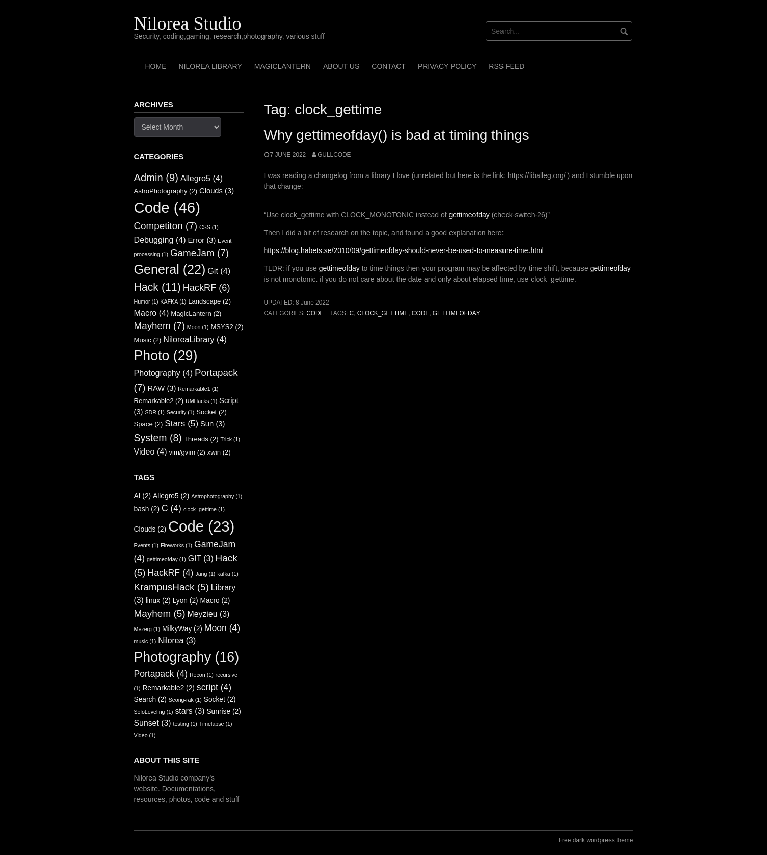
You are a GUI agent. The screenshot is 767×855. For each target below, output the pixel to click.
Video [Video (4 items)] (150, 451)
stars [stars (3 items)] (189, 711)
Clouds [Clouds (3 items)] (216, 191)
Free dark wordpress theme (596, 840)
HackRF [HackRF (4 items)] (171, 573)
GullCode (334, 154)
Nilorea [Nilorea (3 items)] (177, 640)
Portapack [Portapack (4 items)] (161, 674)
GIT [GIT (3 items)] (201, 558)
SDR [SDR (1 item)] (154, 412)
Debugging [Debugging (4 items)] (160, 239)
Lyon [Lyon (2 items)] (185, 601)
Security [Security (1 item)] (180, 412)
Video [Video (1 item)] (145, 735)
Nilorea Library (210, 66)
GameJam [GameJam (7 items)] (199, 252)
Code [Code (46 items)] (167, 207)
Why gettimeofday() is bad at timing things (397, 135)
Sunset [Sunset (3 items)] (152, 723)
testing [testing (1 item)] (185, 724)
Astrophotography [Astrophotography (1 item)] (216, 496)
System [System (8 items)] (158, 437)
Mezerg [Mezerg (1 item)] (147, 629)
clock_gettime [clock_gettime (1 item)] (204, 509)
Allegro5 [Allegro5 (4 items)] (201, 178)
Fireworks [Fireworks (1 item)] (176, 545)
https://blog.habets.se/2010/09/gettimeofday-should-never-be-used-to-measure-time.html (404, 250)
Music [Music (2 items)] (148, 340)
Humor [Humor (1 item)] (146, 301)
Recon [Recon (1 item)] (202, 675)
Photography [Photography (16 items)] (187, 657)
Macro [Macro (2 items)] (215, 601)
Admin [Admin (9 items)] (156, 177)
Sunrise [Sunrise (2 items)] (223, 711)
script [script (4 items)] (214, 687)
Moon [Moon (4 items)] (222, 628)
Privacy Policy (447, 66)
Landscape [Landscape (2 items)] (209, 301)
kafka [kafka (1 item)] (227, 574)
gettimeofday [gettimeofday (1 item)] (166, 559)
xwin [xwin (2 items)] (219, 452)
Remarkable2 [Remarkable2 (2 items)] (159, 401)
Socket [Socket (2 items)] (211, 412)
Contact (389, 66)
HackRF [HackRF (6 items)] (206, 288)
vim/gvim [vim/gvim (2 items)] (187, 452)
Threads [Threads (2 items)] (201, 439)
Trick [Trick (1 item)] (230, 439)
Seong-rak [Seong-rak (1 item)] (185, 700)
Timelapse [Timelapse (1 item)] (215, 724)
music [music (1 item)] (145, 641)
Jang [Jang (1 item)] (205, 574)
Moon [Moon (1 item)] (198, 327)
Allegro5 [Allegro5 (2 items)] (171, 496)
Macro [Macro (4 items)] (151, 312)
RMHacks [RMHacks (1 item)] (201, 401)
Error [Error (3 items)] (202, 240)
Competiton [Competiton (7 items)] (166, 225)
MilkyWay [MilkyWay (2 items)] (182, 629)
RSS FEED (506, 66)
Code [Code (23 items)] (201, 526)
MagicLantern (282, 66)
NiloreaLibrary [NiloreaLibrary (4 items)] (194, 339)
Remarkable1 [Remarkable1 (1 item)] (198, 389)
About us (341, 66)
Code (315, 313)
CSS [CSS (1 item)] (209, 227)
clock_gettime (382, 313)
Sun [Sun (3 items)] (212, 424)
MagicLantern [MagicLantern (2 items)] (196, 313)
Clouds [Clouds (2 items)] (150, 529)
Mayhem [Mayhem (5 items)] (160, 613)
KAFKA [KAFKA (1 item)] (173, 301)
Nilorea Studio (188, 23)
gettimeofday (469, 215)
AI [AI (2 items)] (142, 496)
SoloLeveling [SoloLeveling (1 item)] (153, 712)
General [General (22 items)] (170, 269)
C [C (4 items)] (171, 508)
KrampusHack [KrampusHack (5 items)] (171, 587)
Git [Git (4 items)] (218, 270)
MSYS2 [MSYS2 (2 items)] (226, 327)
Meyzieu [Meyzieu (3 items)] (209, 614)
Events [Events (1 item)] (146, 545)
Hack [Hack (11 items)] (157, 287)
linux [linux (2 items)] (158, 601)
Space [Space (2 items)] (148, 424)
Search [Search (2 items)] (150, 699)
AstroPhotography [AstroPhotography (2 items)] (166, 191)
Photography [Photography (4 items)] (163, 373)
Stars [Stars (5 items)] (181, 423)
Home (156, 66)
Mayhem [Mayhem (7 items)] (159, 325)
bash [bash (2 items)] (147, 509)
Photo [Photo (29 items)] (166, 355)
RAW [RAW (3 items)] (161, 388)
